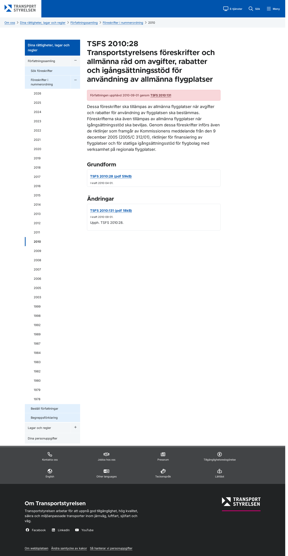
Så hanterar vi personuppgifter (111, 548)
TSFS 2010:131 (160, 95)
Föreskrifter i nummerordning (123, 22)
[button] (233, 8)
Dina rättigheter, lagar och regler (42, 22)
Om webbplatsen (36, 548)
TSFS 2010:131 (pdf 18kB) (111, 211)
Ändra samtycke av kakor (69, 548)
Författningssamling (84, 22)
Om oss (9, 22)
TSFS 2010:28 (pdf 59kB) (111, 176)
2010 (151, 22)
